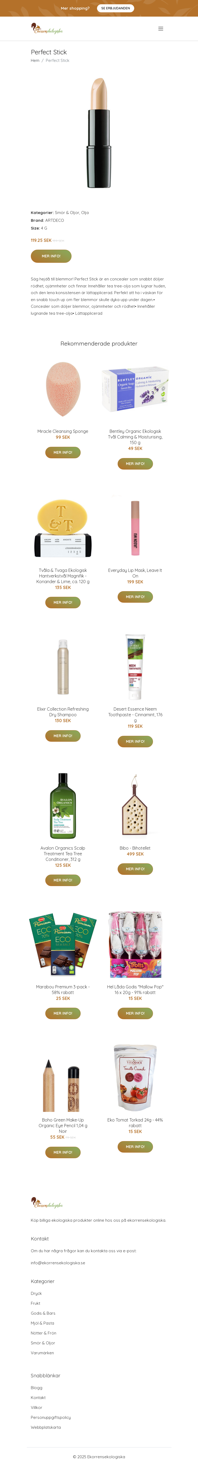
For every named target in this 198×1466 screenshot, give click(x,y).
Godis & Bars (43, 1313)
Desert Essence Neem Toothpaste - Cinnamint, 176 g (135, 714)
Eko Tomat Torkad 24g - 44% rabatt (135, 1122)
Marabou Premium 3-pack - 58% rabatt (63, 989)
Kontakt (38, 1397)
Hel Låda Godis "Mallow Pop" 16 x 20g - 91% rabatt (135, 989)
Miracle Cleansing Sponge (63, 431)
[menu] (161, 29)
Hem (35, 60)
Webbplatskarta (46, 1427)
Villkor (36, 1407)
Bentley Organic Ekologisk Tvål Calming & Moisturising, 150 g (135, 437)
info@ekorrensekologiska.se (58, 1262)
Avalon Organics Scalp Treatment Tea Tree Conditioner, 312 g (62, 853)
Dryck (36, 1293)
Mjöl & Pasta (42, 1323)
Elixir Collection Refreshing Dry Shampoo (63, 711)
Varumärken (42, 1352)
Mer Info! (51, 256)
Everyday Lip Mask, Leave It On (135, 573)
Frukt (35, 1303)
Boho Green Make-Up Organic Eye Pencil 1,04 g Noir (63, 1125)
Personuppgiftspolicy (51, 1417)
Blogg (36, 1387)
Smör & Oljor (67, 212)
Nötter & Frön (43, 1333)
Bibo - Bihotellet (135, 848)
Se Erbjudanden (115, 8)
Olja (85, 212)
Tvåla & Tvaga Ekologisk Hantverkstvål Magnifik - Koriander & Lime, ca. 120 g (62, 576)
